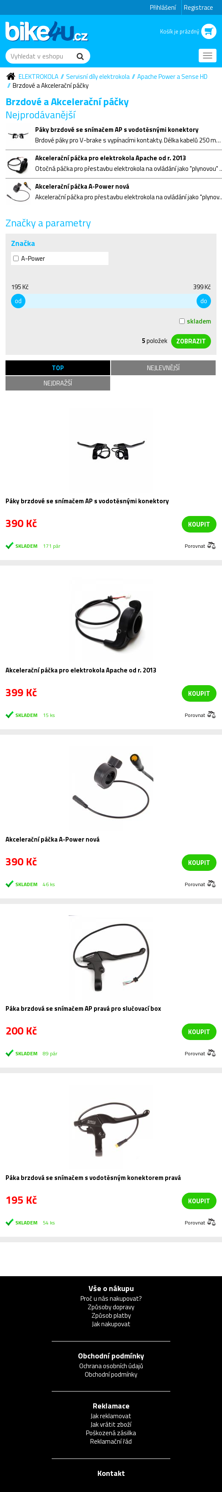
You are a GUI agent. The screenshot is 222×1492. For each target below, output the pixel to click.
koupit (199, 524)
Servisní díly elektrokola (98, 76)
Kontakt (111, 1473)
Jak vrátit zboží (111, 1424)
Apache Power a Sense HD (172, 76)
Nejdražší (58, 383)
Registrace (198, 7)
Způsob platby (111, 1315)
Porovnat (195, 545)
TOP (58, 368)
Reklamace (111, 1405)
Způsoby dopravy (111, 1307)
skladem (195, 321)
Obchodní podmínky (111, 1355)
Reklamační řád (111, 1441)
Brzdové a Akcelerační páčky (51, 85)
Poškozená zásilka (111, 1433)
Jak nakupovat (111, 1324)
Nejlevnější (163, 368)
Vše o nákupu (111, 1288)
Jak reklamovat (111, 1416)
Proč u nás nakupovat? (111, 1298)
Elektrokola (38, 76)
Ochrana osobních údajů (111, 1366)
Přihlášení (163, 7)
